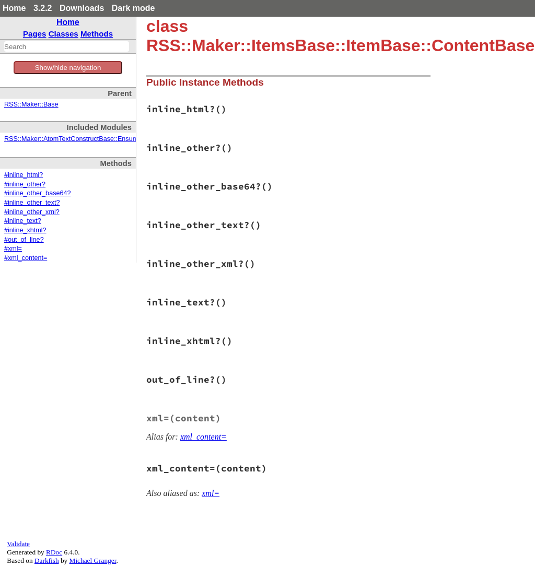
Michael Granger (93, 560)
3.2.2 (42, 8)
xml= (210, 493)
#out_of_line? (24, 239)
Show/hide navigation (68, 68)
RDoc (54, 552)
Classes (63, 33)
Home (14, 8)
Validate (18, 544)
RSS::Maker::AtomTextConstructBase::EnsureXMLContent (89, 139)
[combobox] (66, 46)
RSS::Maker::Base (31, 104)
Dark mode (133, 8)
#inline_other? (24, 184)
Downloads (82, 8)
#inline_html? (23, 175)
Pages (34, 33)
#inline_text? (22, 220)
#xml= (13, 248)
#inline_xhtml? (25, 230)
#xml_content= (25, 258)
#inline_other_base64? (37, 193)
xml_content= (203, 436)
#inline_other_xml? (32, 212)
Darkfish (46, 560)
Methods (96, 33)
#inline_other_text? (32, 202)
